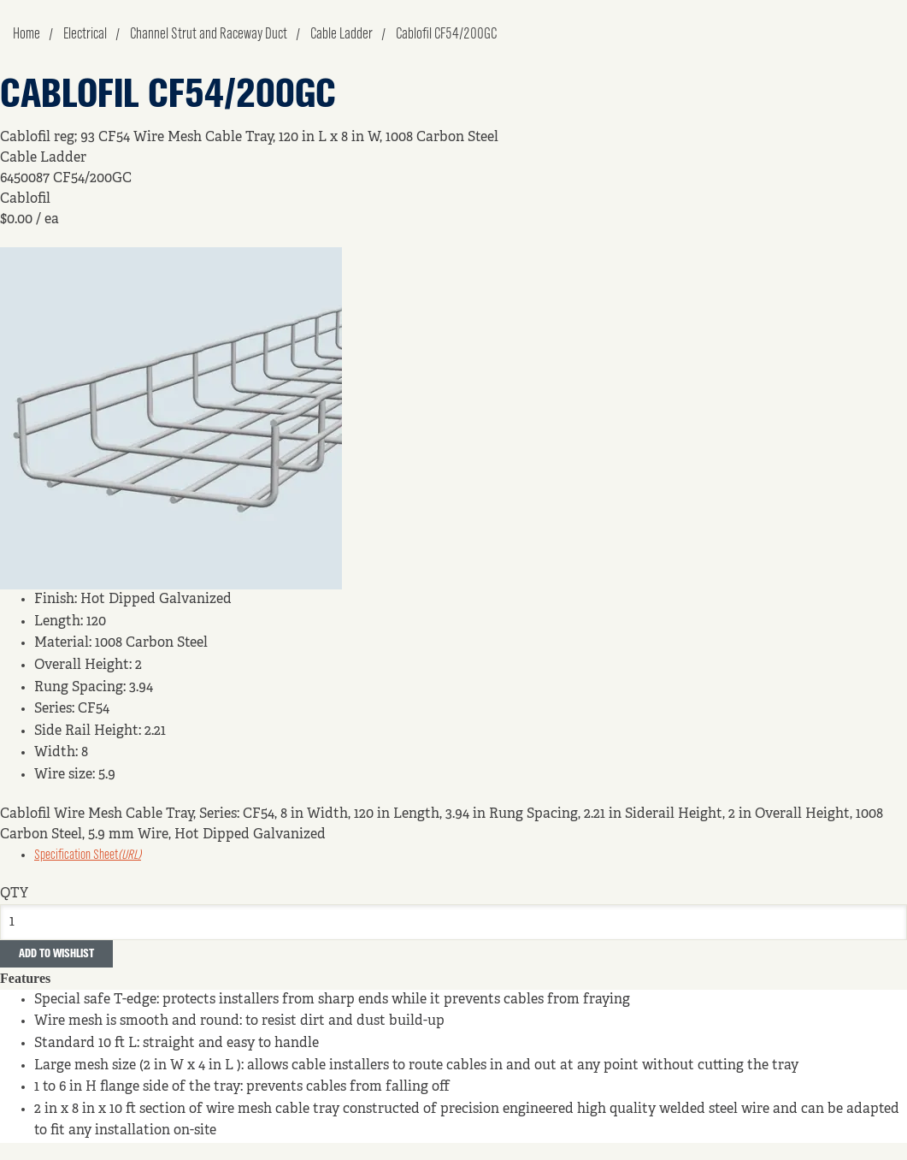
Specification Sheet (87, 855)
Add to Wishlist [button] (56, 954)
